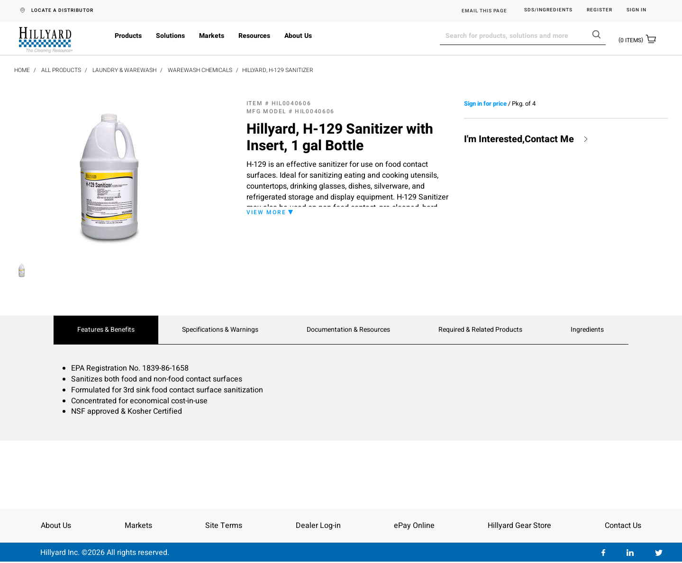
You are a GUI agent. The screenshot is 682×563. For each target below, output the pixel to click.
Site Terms (223, 525)
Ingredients (587, 330)
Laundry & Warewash (124, 70)
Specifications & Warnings (220, 330)
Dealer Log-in (318, 525)
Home (22, 70)
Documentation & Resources (348, 330)
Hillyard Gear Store (519, 525)
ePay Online (414, 525)
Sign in (636, 10)
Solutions (170, 36)
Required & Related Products (480, 330)
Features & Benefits (106, 330)
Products (128, 36)
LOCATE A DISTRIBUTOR (62, 10)
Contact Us (623, 525)
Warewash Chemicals (200, 70)
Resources (254, 36)
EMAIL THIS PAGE (484, 11)
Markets (211, 36)
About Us (298, 36)
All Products (61, 70)
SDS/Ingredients (548, 10)
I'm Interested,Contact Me (519, 139)
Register (599, 10)
